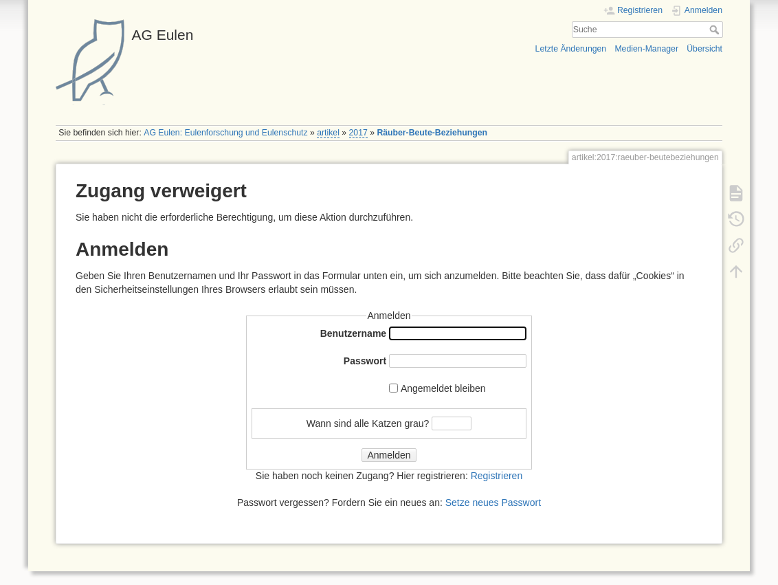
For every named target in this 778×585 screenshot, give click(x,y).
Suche (715, 29)
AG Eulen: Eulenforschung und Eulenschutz (225, 132)
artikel (328, 132)
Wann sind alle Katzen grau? (368, 422)
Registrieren (496, 475)
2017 (358, 132)
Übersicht (704, 49)
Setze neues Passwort (493, 502)
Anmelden (388, 455)
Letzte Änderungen (571, 49)
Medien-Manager (646, 49)
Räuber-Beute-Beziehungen (432, 132)
